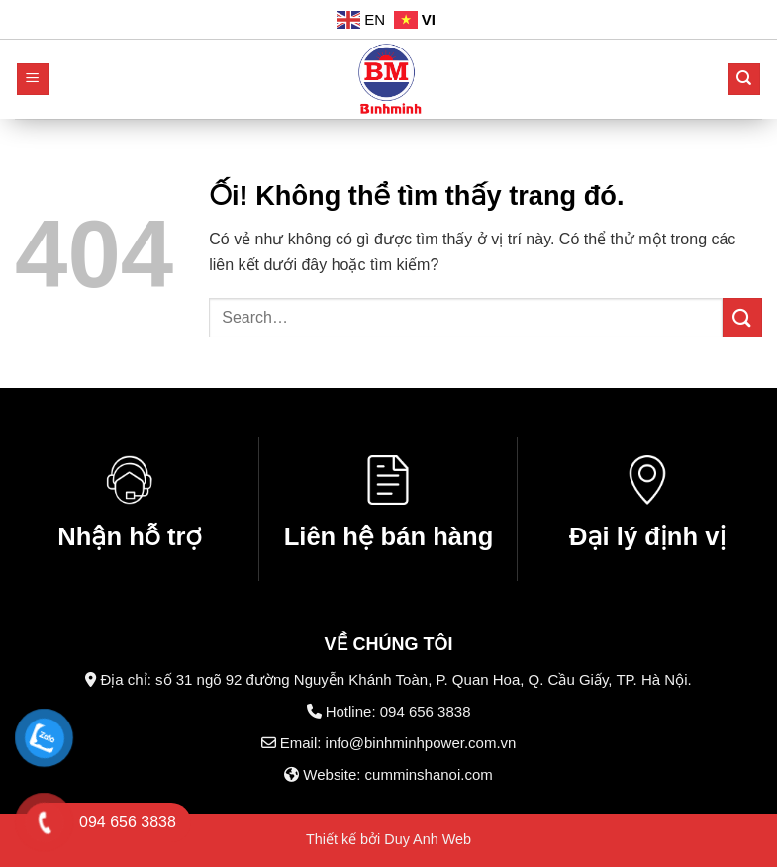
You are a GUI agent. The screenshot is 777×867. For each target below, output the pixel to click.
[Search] (744, 79)
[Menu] (33, 79)
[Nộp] (742, 317)
